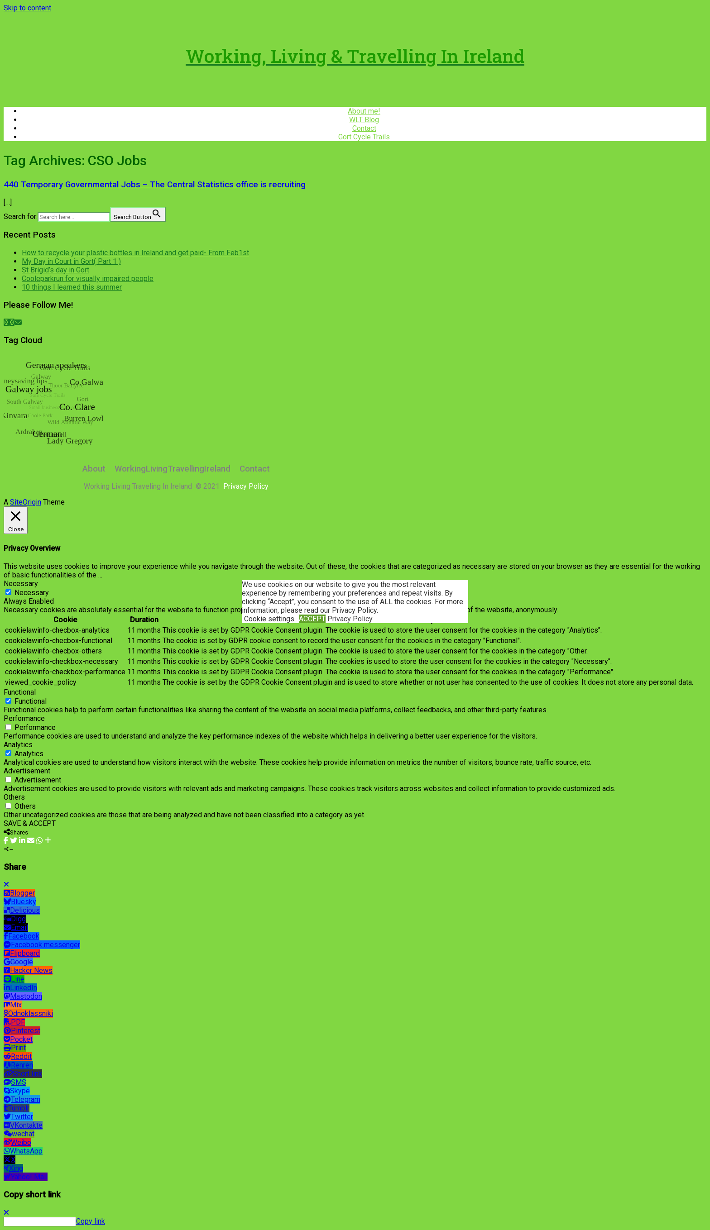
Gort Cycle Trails (364, 137)
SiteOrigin (25, 502)
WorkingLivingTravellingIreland (172, 469)
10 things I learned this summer (72, 287)
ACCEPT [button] (312, 619)
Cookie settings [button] (269, 619)
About (94, 469)
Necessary (31, 592)
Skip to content (27, 8)
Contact (364, 128)
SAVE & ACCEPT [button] (30, 823)
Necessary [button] (21, 583)
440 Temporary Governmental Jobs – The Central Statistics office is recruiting (155, 185)
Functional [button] (20, 692)
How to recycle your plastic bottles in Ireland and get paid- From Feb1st (135, 252)
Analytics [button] (18, 744)
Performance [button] (24, 718)
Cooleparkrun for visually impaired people (88, 278)
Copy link (90, 1221)
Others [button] (14, 797)
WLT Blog (364, 119)
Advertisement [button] (27, 771)
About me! (364, 111)
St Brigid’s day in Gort (55, 270)
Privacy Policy (350, 619)
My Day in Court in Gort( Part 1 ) (71, 261)
